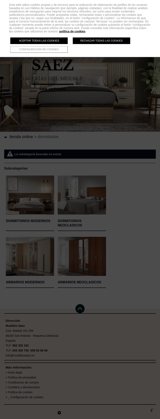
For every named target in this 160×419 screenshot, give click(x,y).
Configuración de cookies (39, 49)
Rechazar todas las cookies (101, 40)
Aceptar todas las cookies (39, 40)
